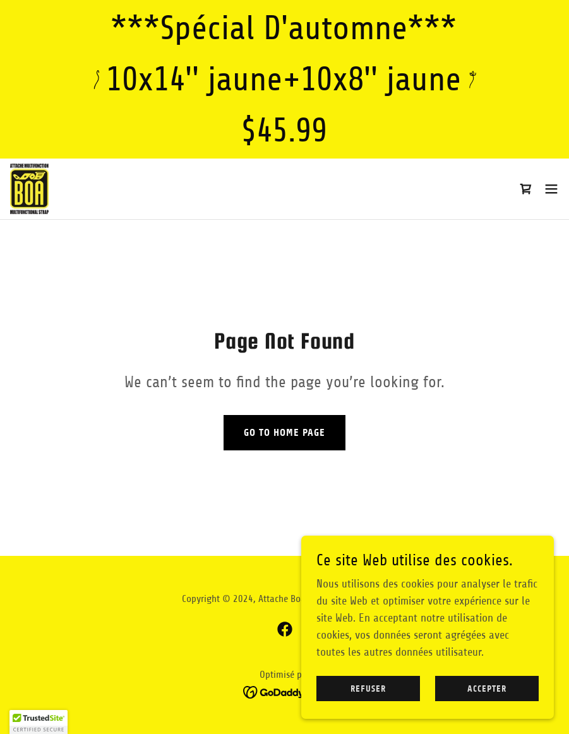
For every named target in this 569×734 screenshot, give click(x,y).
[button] (551, 189)
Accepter (486, 688)
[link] (29, 189)
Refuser (368, 688)
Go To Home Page (284, 432)
